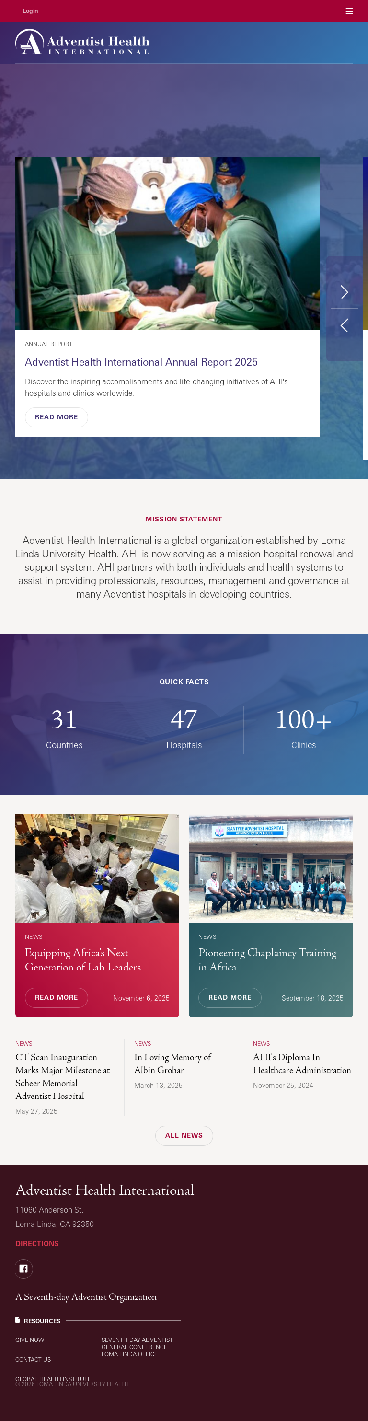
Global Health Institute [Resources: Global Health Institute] (53, 1379)
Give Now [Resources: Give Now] (29, 1339)
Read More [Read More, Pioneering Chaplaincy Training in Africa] (230, 997)
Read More (56, 417)
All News (184, 1135)
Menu (349, 11)
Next (344, 292)
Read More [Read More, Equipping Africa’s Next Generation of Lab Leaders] (56, 997)
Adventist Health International (104, 1190)
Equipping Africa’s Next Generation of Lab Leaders (83, 960)
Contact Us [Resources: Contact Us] (33, 1359)
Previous (344, 325)
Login (30, 10)
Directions (36, 1243)
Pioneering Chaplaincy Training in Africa (267, 960)
